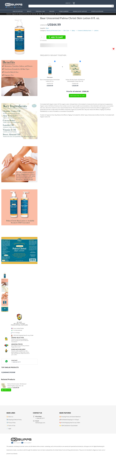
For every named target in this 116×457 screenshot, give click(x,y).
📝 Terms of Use (11, 425)
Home (8, 14)
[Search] (70, 6)
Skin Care (34, 14)
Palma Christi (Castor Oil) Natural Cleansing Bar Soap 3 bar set (75, 80)
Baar (47, 28)
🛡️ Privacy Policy (11, 422)
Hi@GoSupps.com (40, 422)
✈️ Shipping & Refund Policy (14, 419)
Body (40, 14)
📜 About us (10, 416)
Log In (68, 3)
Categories (13, 14)
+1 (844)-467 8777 (16, 362)
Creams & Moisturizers (49, 14)
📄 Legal (9, 428)
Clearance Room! (8, 372)
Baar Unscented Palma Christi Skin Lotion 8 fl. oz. (50, 80)
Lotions (58, 14)
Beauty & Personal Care (24, 14)
